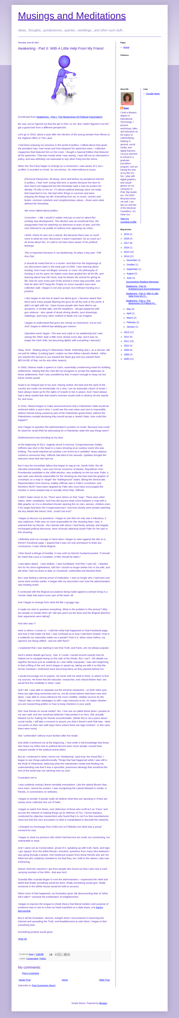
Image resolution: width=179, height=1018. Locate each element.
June (129, 278)
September (132, 269)
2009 (127, 350)
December (132, 260)
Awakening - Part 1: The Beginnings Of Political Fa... (141, 302)
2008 (127, 354)
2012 (127, 336)
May (129, 309)
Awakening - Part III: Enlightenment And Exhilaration (143, 287)
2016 (127, 247)
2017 (127, 243)
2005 (127, 359)
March (130, 317)
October (131, 264)
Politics (43, 959)
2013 (127, 332)
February (131, 322)
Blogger (103, 1003)
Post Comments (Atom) (43, 985)
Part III (22, 939)
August (130, 273)
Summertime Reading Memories (142, 282)
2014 (127, 256)
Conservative (33, 959)
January (131, 326)
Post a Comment (30, 973)
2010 (127, 345)
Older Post (104, 980)
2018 (127, 238)
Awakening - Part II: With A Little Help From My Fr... (142, 295)
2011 (127, 341)
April (129, 313)
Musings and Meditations (72, 15)
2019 (127, 234)
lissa (126, 108)
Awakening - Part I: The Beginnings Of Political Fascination (69, 116)
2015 (127, 252)
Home (65, 980)
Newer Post (25, 980)
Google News (153, 93)
